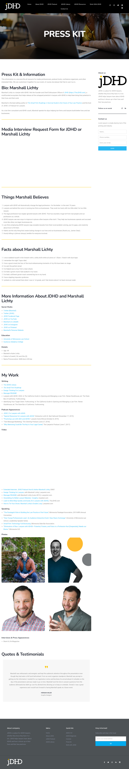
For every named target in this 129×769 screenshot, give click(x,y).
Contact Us (64, 9)
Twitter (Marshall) (10, 311)
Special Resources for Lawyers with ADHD (19, 416)
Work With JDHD (95, 4)
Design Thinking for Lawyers (14, 492)
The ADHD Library (10, 385)
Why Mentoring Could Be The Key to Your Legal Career (23, 424)
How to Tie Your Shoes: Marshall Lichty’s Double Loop (23, 504)
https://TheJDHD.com (77, 92)
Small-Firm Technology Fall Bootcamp (17, 524)
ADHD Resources (80, 4)
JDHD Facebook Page (11, 316)
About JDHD (39, 4)
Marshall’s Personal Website (13, 330)
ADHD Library (65, 4)
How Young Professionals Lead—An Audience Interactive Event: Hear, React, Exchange (34, 518)
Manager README (10, 393)
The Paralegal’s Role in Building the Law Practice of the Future (26, 512)
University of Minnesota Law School (16, 339)
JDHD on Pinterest (10, 327)
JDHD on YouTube (10, 319)
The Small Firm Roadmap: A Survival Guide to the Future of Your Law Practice (55, 103)
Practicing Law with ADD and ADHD (17, 419)
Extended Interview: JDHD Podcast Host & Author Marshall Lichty (27, 490)
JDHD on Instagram (11, 325)
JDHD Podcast (52, 4)
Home (29, 4)
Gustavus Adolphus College (13, 342)
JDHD (66, 92)
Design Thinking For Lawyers (14, 390)
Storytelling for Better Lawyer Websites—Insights (21, 498)
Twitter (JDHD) (9, 313)
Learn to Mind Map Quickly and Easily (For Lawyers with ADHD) (26, 501)
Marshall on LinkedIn (11, 322)
